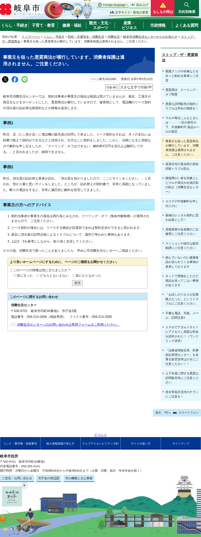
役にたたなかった (88, 275)
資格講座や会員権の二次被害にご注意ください (182, 231)
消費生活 (114, 36)
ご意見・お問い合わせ (17, 478)
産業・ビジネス (129, 25)
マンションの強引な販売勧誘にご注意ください (182, 246)
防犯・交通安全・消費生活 (86, 36)
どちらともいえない (54, 275)
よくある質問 (186, 25)
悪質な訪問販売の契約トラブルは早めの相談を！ (182, 106)
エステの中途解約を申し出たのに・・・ (182, 203)
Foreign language (114, 4)
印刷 (109, 87)
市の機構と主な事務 (78, 478)
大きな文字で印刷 (134, 87)
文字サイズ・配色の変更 (131, 12)
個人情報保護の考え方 (60, 443)
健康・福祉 (71, 25)
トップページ (31, 36)
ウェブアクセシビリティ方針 (100, 443)
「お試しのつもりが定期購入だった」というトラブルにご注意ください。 (182, 299)
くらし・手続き (14, 25)
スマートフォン (188, 412)
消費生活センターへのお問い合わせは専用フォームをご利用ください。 (68, 324)
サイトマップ (180, 443)
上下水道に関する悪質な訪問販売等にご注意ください (182, 378)
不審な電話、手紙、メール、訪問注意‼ (182, 315)
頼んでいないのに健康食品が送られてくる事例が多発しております (182, 262)
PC (167, 412)
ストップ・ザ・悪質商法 (180, 57)
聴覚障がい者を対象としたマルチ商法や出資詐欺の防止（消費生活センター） (182, 184)
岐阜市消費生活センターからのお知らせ (150, 36)
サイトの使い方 (141, 443)
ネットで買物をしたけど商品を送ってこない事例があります (182, 280)
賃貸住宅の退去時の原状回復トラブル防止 (182, 166)
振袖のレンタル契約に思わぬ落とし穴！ (182, 217)
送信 (77, 282)
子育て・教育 (43, 25)
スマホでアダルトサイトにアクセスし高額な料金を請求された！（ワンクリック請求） (182, 333)
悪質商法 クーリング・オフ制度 (182, 92)
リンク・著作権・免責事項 (20, 443)
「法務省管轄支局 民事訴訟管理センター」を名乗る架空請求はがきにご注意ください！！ (182, 357)
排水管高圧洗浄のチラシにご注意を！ (182, 394)
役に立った (25, 275)
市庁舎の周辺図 (48, 478)
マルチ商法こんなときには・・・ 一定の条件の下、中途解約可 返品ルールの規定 (182, 124)
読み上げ (142, 4)
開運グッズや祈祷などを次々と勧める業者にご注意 (182, 76)
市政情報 (157, 25)
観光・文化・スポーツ (100, 25)
